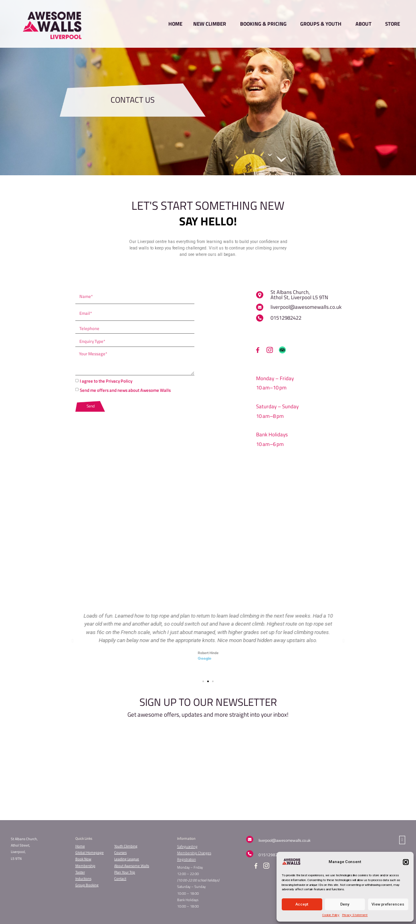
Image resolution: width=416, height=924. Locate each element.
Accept (301, 904)
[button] (405, 862)
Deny (344, 904)
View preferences (388, 904)
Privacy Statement (355, 915)
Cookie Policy (330, 915)
